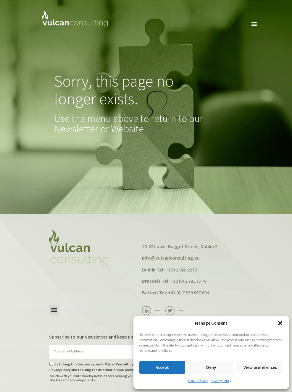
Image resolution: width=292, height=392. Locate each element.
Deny (211, 367)
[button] (280, 323)
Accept (162, 367)
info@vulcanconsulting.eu (171, 258)
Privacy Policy (221, 380)
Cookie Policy (198, 380)
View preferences (260, 367)
